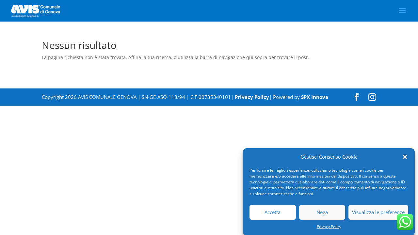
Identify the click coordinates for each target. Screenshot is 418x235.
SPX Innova (314, 97)
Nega (322, 214)
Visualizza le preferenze (378, 214)
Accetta (273, 214)
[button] (405, 159)
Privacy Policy (329, 228)
